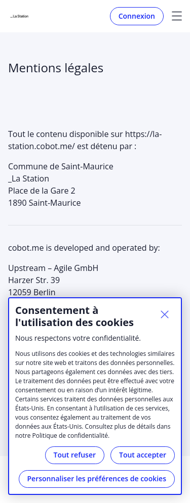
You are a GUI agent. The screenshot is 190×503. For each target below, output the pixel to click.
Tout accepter (142, 455)
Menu (173, 16)
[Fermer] (164, 314)
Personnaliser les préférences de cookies (96, 478)
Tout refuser (75, 455)
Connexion (137, 16)
